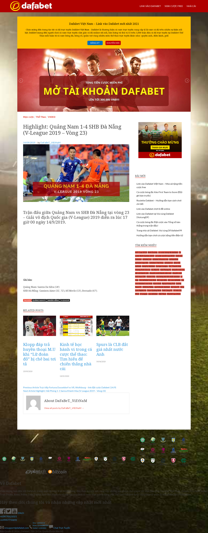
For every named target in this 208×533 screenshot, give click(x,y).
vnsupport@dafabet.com (14, 527)
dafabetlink (173, 259)
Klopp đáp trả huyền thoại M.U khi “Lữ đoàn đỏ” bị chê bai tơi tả (39, 354)
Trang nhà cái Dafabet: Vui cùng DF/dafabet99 (159, 230)
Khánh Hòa (151, 276)
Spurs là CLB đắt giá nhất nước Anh (112, 349)
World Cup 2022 (174, 294)
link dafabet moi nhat (147, 280)
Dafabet (138, 259)
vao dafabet (153, 294)
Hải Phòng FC (165, 270)
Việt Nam (162, 294)
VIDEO (51, 117)
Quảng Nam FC (39, 300)
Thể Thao (41, 117)
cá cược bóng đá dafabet (168, 252)
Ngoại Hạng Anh (168, 283)
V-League (65, 300)
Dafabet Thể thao (156, 263)
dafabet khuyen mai (160, 259)
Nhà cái (191, 6)
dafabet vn (168, 263)
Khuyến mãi (113, 43)
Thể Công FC (167, 290)
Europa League (162, 266)
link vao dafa (162, 280)
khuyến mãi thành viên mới (160, 273)
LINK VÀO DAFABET (150, 6)
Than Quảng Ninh (154, 290)
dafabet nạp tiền (142, 263)
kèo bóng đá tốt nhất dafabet (168, 276)
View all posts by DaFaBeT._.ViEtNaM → (64, 408)
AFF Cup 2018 (141, 252)
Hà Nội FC (155, 270)
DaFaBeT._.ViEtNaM (50, 142)
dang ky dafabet (148, 266)
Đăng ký (94, 43)
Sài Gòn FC (175, 287)
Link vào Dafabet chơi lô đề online (153, 208)
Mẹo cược (28, 117)
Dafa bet (179, 256)
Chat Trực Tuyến (59, 527)
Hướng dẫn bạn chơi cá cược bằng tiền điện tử (159, 235)
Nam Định (157, 283)
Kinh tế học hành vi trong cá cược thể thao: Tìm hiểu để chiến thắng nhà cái (76, 356)
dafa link (176, 263)
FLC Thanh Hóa (174, 266)
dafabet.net (147, 259)
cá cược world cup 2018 (165, 256)
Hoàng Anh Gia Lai (143, 270)
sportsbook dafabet (162, 287)
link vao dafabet (174, 280)
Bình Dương (153, 252)
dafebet (138, 266)
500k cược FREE (173, 6)
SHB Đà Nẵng (53, 300)
